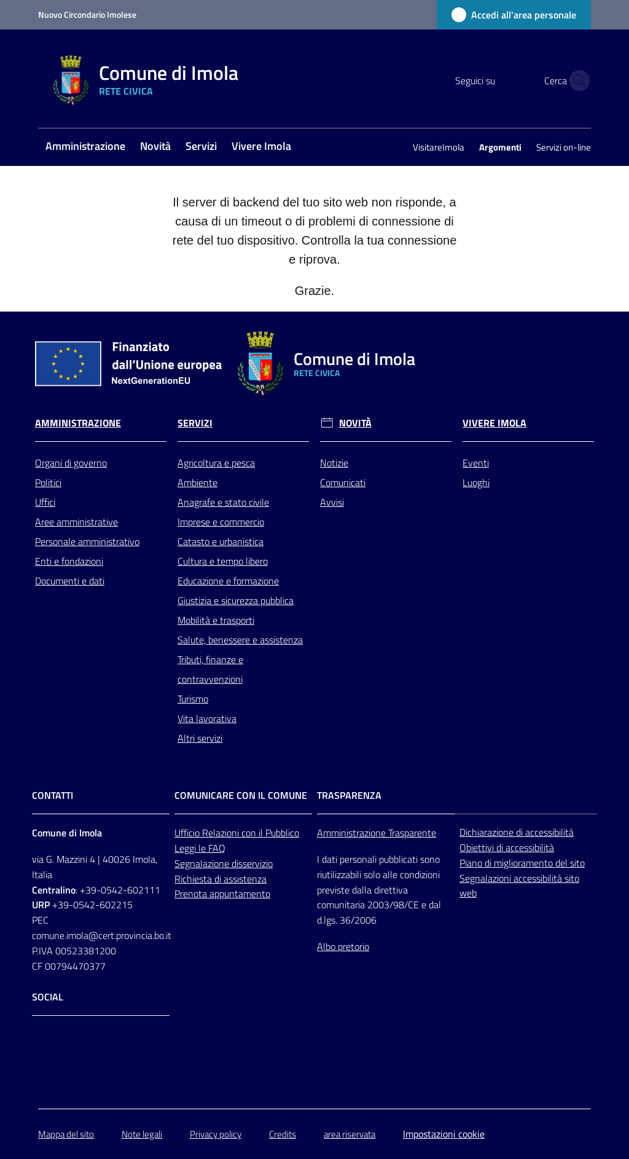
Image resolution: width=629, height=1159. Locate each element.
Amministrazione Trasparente (376, 832)
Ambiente (197, 482)
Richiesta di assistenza (220, 878)
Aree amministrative (76, 521)
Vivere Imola (494, 423)
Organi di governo (71, 462)
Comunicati (342, 482)
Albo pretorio (343, 946)
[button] (576, 80)
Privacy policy (215, 1134)
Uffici (45, 502)
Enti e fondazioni (69, 561)
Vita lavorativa (207, 718)
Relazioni (221, 832)
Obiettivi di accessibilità (506, 847)
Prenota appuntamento (222, 893)
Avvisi (332, 502)
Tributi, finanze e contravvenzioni (210, 669)
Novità (355, 423)
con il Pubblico (270, 832)
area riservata (349, 1134)
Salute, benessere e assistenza (240, 639)
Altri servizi (200, 738)
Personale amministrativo (87, 541)
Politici (48, 482)
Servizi (195, 423)
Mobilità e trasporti (216, 620)
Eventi (476, 462)
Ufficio (188, 832)
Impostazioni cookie (444, 1133)
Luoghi (476, 482)
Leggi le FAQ (199, 848)
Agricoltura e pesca (216, 462)
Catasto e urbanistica (221, 541)
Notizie (334, 462)
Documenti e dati (69, 580)
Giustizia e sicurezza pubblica (236, 600)
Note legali (142, 1134)
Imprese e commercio (221, 521)
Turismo (193, 698)
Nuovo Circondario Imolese (87, 14)
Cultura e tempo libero (223, 561)
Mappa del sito (66, 1134)
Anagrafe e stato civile (223, 502)
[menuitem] (85, 147)
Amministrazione (78, 423)
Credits (282, 1134)
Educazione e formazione (228, 580)
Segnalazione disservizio (223, 863)
